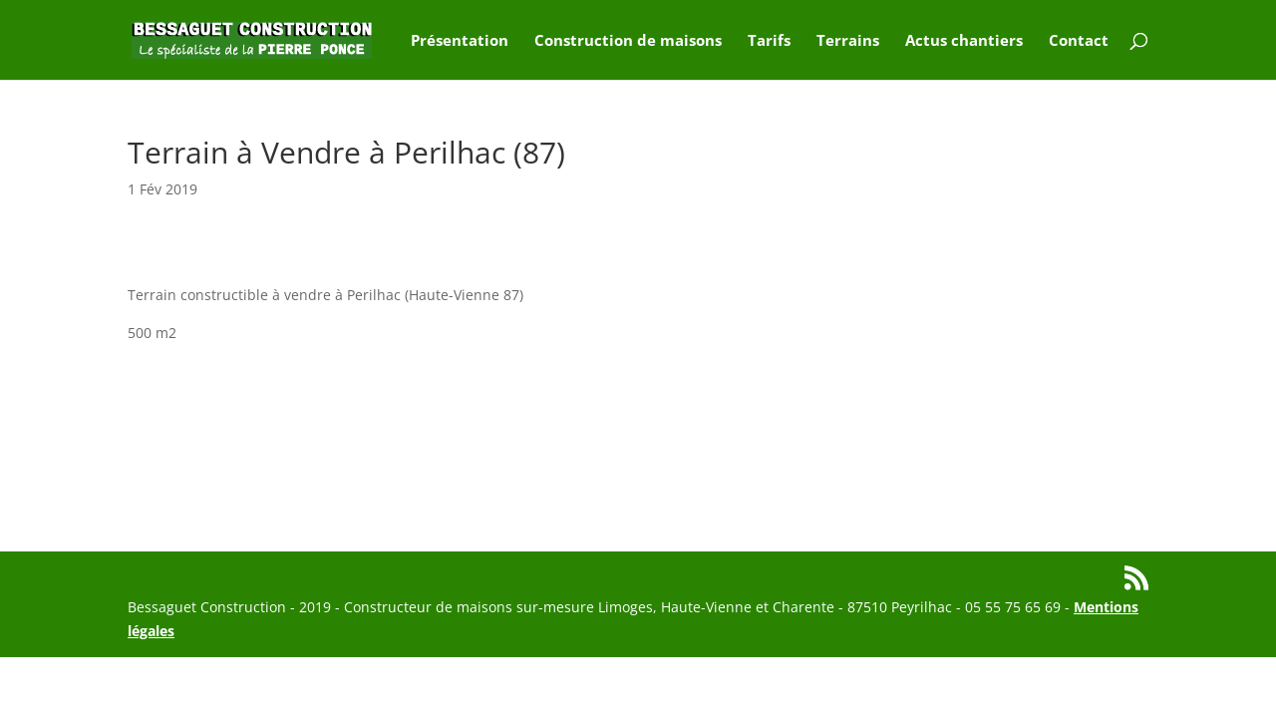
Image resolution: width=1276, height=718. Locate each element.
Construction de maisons (628, 41)
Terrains (847, 41)
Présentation (459, 41)
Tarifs (769, 41)
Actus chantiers (964, 41)
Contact (1079, 41)
